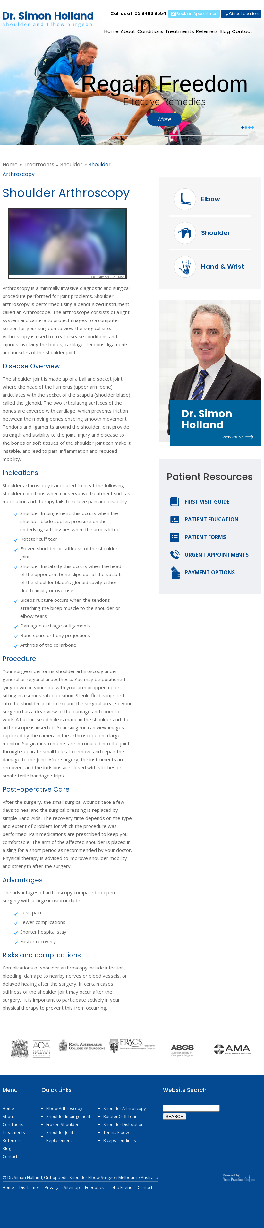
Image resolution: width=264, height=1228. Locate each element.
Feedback (94, 1187)
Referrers (207, 31)
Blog (225, 31)
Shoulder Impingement (68, 1116)
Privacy (52, 1187)
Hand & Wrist (222, 266)
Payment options (210, 572)
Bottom (254, 1215)
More (164, 119)
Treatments (179, 31)
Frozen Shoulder (62, 1124)
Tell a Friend (120, 1187)
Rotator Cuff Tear (120, 1116)
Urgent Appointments (217, 554)
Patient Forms (205, 536)
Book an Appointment (197, 13)
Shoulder (71, 164)
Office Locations (244, 13)
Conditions (150, 31)
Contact (242, 31)
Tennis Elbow (116, 1132)
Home (111, 31)
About (128, 31)
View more (232, 437)
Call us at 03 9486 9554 (138, 13)
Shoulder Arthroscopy (124, 1108)
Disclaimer (29, 1187)
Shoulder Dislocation (123, 1124)
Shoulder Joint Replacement (59, 1136)
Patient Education (212, 519)
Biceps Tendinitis (119, 1140)
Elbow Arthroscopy (64, 1108)
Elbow (210, 199)
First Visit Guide (207, 501)
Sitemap (72, 1187)
